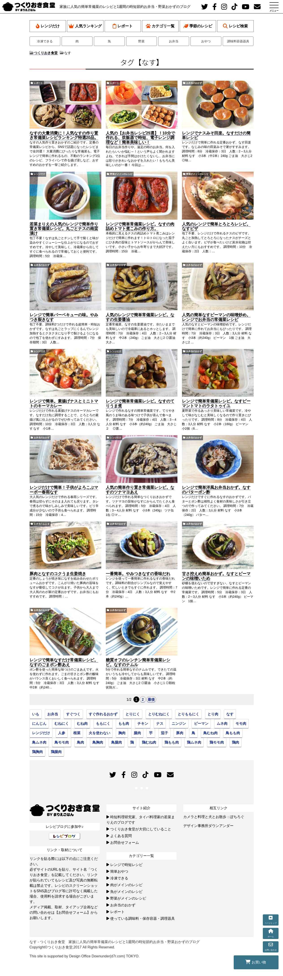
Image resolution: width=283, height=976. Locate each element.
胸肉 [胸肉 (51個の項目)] (121, 733)
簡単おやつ (119, 871)
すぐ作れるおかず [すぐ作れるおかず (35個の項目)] (103, 714)
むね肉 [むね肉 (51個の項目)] (82, 723)
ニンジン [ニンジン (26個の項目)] (179, 723)
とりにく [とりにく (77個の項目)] (132, 714)
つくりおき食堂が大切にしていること (140, 829)
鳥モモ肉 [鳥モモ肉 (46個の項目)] (61, 742)
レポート (123, 26)
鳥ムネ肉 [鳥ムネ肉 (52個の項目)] (39, 742)
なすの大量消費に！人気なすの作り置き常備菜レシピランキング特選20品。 (64, 135)
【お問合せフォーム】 (73, 912)
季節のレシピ (198, 26)
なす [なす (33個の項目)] (229, 714)
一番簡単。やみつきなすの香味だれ (138, 573)
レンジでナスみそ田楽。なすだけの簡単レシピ (216, 135)
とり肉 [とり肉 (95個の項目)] (212, 714)
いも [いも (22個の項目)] (35, 714)
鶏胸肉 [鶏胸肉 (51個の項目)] (37, 752)
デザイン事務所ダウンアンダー (208, 826)
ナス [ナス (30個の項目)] (159, 723)
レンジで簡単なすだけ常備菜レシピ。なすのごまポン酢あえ (64, 662)
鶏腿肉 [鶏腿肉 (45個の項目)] (56, 752)
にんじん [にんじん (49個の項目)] (39, 723)
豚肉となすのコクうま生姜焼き (58, 573)
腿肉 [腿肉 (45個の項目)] (137, 733)
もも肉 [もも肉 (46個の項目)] (123, 723)
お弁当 (173, 41)
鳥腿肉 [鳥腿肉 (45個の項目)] (116, 742)
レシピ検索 (235, 26)
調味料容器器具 (238, 41)
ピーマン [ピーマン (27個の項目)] (201, 723)
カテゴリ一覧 (160, 26)
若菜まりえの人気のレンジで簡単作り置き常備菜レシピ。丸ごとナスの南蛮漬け (64, 229)
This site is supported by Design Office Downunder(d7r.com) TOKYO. (85, 956)
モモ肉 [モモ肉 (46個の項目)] (240, 723)
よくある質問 (121, 836)
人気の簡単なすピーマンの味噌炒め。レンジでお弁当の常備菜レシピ (216, 317)
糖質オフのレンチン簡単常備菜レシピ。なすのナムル (138, 662)
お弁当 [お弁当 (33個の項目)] (52, 714)
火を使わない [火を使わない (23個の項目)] (99, 733)
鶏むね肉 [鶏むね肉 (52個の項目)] (149, 742)
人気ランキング (85, 26)
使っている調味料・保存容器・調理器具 (142, 918)
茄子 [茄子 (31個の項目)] (164, 733)
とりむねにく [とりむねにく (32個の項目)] (159, 714)
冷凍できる (45, 41)
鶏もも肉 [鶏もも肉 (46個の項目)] (171, 742)
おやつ (206, 41)
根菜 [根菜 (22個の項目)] (76, 733)
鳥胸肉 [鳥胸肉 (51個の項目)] (97, 742)
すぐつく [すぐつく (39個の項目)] (73, 714)
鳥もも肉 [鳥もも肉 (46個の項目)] (233, 733)
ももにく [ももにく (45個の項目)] (103, 723)
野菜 (141, 41)
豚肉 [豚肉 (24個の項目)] (179, 733)
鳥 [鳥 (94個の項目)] (193, 733)
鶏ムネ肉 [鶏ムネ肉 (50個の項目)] (194, 742)
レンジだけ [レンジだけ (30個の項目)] (41, 733)
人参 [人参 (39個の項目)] (61, 733)
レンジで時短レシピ (126, 865)
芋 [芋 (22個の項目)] (151, 733)
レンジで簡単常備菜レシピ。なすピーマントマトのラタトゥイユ (216, 403)
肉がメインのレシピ (126, 885)
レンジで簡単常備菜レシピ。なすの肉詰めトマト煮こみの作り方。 (140, 226)
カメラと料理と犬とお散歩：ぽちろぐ (213, 817)
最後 (151, 699)
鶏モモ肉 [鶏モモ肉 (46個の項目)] (217, 742)
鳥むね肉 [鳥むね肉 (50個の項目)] (210, 733)
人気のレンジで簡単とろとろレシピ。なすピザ (216, 226)
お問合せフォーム (124, 842)
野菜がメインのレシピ (121, 174)
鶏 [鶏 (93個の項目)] (132, 742)
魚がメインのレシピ (126, 892)
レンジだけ (48, 26)
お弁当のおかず (194, 83)
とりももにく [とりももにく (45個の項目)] (188, 714)
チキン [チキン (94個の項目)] (142, 723)
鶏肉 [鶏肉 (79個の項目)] (235, 742)
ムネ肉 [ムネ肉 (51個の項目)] (222, 723)
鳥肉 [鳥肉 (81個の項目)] (80, 742)
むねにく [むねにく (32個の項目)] (61, 723)
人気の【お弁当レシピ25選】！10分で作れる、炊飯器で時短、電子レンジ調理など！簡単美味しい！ (140, 138)
